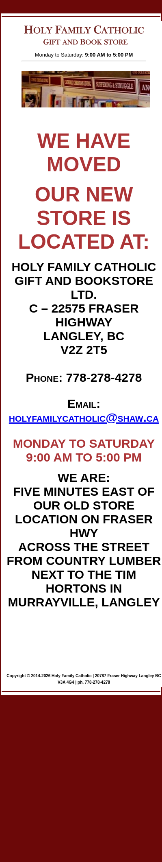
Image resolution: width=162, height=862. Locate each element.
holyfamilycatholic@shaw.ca (84, 417)
